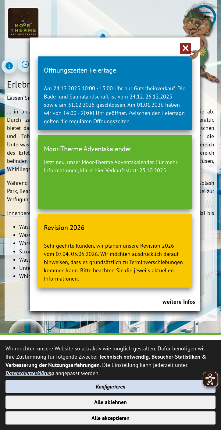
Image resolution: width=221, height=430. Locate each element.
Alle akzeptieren (110, 417)
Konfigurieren (110, 386)
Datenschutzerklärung (29, 373)
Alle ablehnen (110, 402)
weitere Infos (178, 301)
